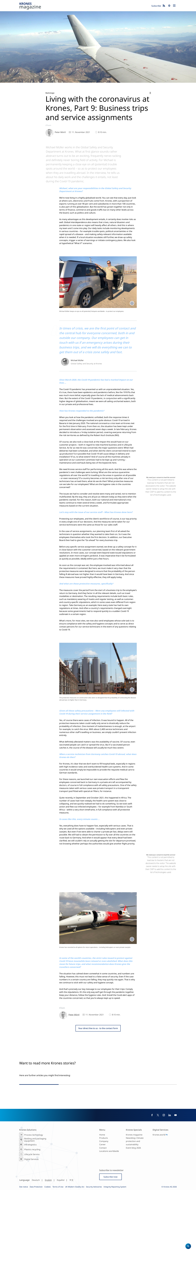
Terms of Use (57, 1261)
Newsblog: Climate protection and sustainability (135, 1215)
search (169, 5)
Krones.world (159, 1208)
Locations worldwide (109, 1225)
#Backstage (95, 1134)
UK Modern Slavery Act (74, 1261)
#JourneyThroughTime (150, 1137)
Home (102, 1208)
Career (102, 1218)
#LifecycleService (107, 1134)
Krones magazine (134, 1208)
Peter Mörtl (60, 132)
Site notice (23, 1261)
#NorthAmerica (83, 1134)
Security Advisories (94, 1261)
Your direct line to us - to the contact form (98, 1028)
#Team (48, 125)
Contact (103, 1221)
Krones (84, 6)
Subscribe (156, 5)
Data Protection (36, 1261)
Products (103, 1212)
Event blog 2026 (133, 1221)
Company (103, 1215)
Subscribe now (111, 1251)
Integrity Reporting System (115, 1261)
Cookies (47, 1261)
